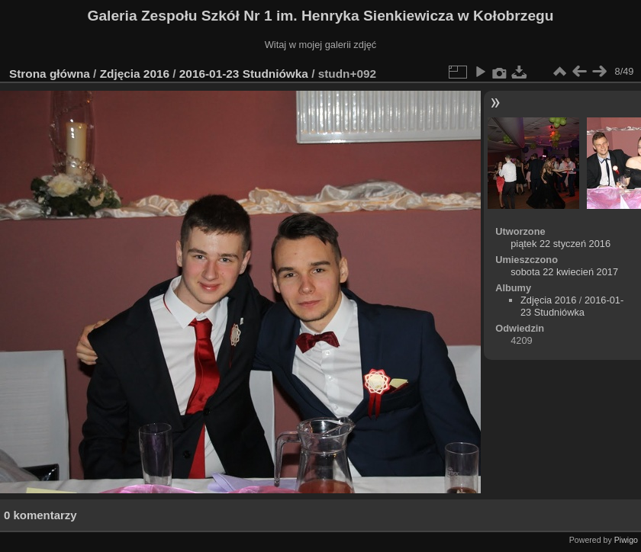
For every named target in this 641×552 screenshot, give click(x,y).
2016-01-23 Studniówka (245, 73)
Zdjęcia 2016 (134, 73)
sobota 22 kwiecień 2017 (564, 272)
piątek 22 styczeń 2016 (560, 243)
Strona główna (49, 73)
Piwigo (626, 539)
